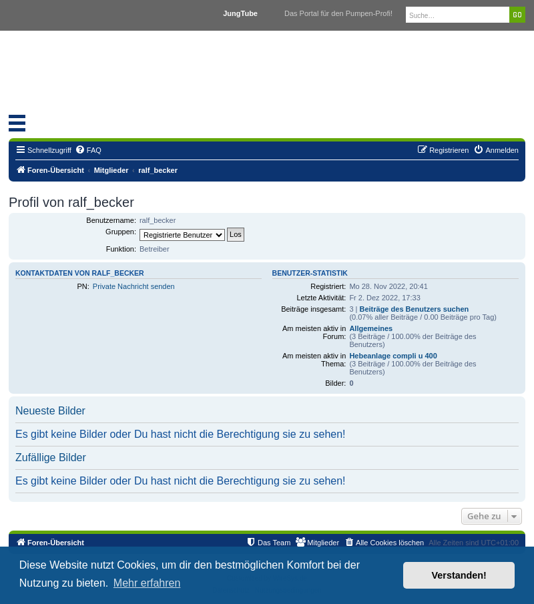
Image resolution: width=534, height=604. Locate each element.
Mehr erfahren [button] (147, 583)
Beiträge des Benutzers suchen (414, 309)
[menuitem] (88, 150)
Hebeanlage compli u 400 (393, 356)
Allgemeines (370, 328)
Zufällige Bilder (50, 457)
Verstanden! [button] (459, 575)
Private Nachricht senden (134, 286)
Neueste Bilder (50, 410)
